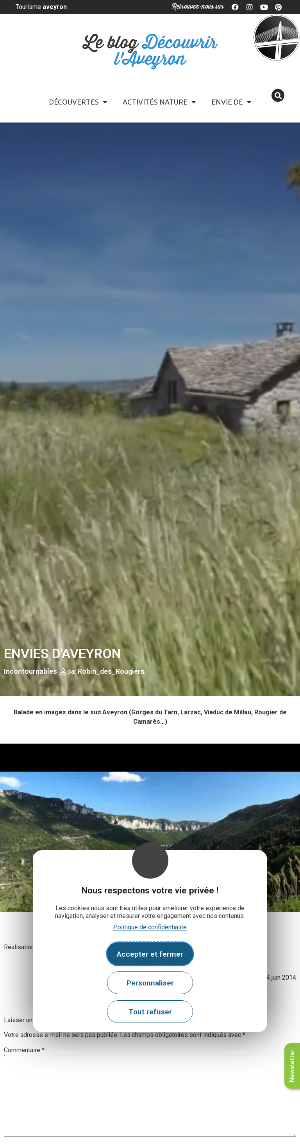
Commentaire (24, 1050)
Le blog (150, 51)
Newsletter (292, 1065)
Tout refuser (150, 1011)
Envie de (231, 101)
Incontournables (30, 671)
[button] (277, 95)
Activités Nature (159, 101)
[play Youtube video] (150, 828)
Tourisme (41, 7)
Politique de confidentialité (150, 927)
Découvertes (78, 101)
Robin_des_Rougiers (111, 671)
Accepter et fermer (150, 954)
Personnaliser (150, 982)
